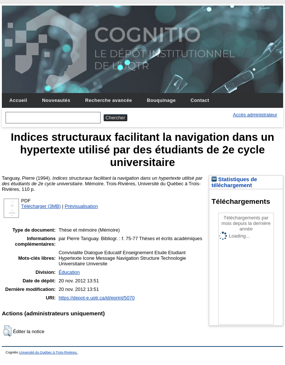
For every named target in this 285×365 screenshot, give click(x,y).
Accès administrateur (255, 114)
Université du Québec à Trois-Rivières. (48, 352)
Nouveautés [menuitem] (56, 100)
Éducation (69, 272)
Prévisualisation (81, 206)
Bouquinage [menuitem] (161, 100)
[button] (7, 330)
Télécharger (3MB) (41, 206)
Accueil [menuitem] (18, 100)
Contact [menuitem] (199, 100)
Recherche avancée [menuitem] (108, 100)
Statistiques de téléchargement (234, 182)
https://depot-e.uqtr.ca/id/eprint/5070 (97, 298)
